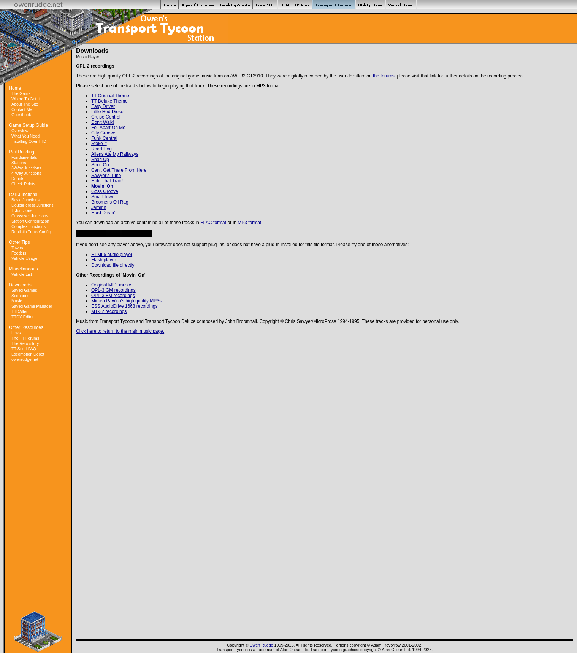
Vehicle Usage (24, 258)
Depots (17, 178)
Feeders (18, 253)
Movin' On (102, 186)
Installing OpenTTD (28, 141)
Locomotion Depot (27, 354)
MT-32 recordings (109, 311)
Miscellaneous (23, 269)
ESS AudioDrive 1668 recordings (124, 306)
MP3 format (249, 222)
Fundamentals (24, 157)
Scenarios (20, 295)
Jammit (98, 207)
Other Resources (26, 327)
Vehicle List (21, 274)
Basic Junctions (25, 200)
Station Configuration (30, 221)
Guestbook (21, 114)
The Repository (25, 343)
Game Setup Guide (28, 125)
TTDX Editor (22, 317)
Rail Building (21, 152)
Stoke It (99, 143)
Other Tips (19, 242)
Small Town (102, 196)
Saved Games (24, 290)
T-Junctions (21, 210)
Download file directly (112, 265)
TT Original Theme (110, 95)
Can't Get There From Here (118, 170)
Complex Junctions (28, 226)
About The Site (24, 104)
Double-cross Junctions (32, 205)
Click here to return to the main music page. (120, 331)
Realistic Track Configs (31, 231)
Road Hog (101, 149)
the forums (384, 76)
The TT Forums (25, 338)
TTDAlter (19, 311)
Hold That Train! (107, 180)
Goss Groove (104, 191)
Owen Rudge (261, 645)
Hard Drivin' (103, 212)
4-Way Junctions (26, 173)
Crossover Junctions (29, 215)
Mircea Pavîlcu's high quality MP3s (126, 301)
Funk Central (104, 138)
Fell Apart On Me (108, 127)
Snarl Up (100, 159)
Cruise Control (105, 117)
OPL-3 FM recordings (113, 295)
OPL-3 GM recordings (113, 290)
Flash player (103, 259)
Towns (17, 247)
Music (16, 301)
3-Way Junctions (26, 168)
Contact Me (21, 109)
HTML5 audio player (111, 254)
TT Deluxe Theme (109, 101)
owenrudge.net (24, 359)
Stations (18, 162)
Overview (19, 130)
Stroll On (100, 165)
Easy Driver (103, 106)
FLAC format (213, 222)
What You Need (25, 136)
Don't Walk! (102, 122)
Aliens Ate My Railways (114, 154)
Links (16, 332)
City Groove (103, 133)
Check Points (23, 184)
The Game (20, 93)
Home (15, 88)
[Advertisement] (38, 487)
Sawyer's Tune (106, 175)
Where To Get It (25, 98)
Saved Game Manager (31, 306)
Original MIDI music (111, 285)
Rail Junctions (23, 194)
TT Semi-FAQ (23, 348)
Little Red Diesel (107, 111)
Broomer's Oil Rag (109, 202)
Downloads (20, 285)
